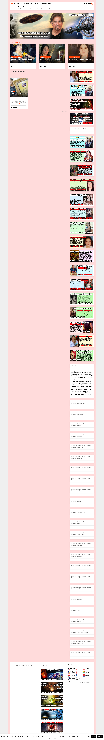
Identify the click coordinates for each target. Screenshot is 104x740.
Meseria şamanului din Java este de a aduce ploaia (18, 94)
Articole (30, 8)
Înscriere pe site (61, 8)
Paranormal (52, 8)
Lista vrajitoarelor (16, 57)
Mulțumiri (44, 8)
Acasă (12, 8)
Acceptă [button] (94, 736)
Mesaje (36, 8)
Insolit (13, 91)
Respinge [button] (100, 736)
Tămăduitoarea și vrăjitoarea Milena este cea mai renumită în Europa (80, 60)
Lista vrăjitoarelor (21, 8)
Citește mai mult (52, 738)
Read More (19, 103)
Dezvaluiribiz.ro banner (28, 32)
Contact (70, 8)
